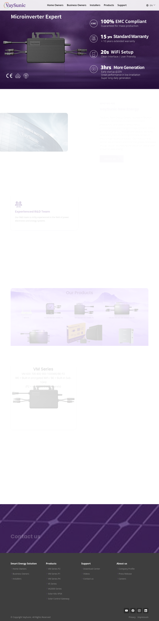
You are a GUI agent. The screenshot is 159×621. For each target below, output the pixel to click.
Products (109, 5)
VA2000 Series (55, 589)
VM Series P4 (54, 579)
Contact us (88, 579)
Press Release (125, 574)
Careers (122, 579)
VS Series (52, 584)
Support (122, 5)
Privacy (132, 617)
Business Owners (76, 5)
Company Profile (127, 569)
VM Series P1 (54, 574)
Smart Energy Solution (24, 563)
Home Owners (55, 5)
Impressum (143, 617)
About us (122, 563)
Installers (95, 5)
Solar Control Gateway (58, 599)
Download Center (91, 569)
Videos (86, 574)
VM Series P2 (54, 569)
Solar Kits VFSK (55, 594)
